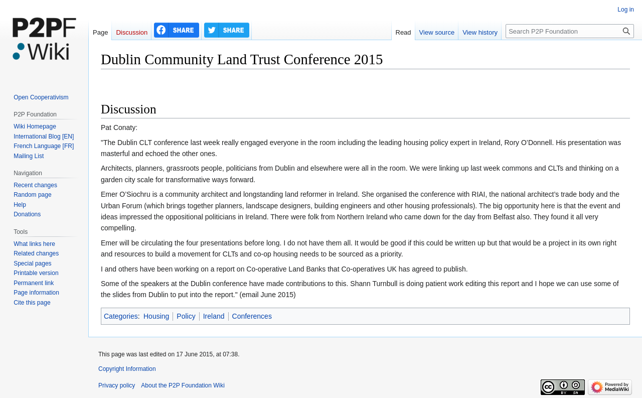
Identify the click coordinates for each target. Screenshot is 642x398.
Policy (186, 316)
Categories (121, 316)
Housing (156, 316)
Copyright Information (127, 368)
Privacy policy (116, 385)
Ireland (214, 316)
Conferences (252, 316)
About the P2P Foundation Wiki (183, 385)
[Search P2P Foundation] (570, 31)
